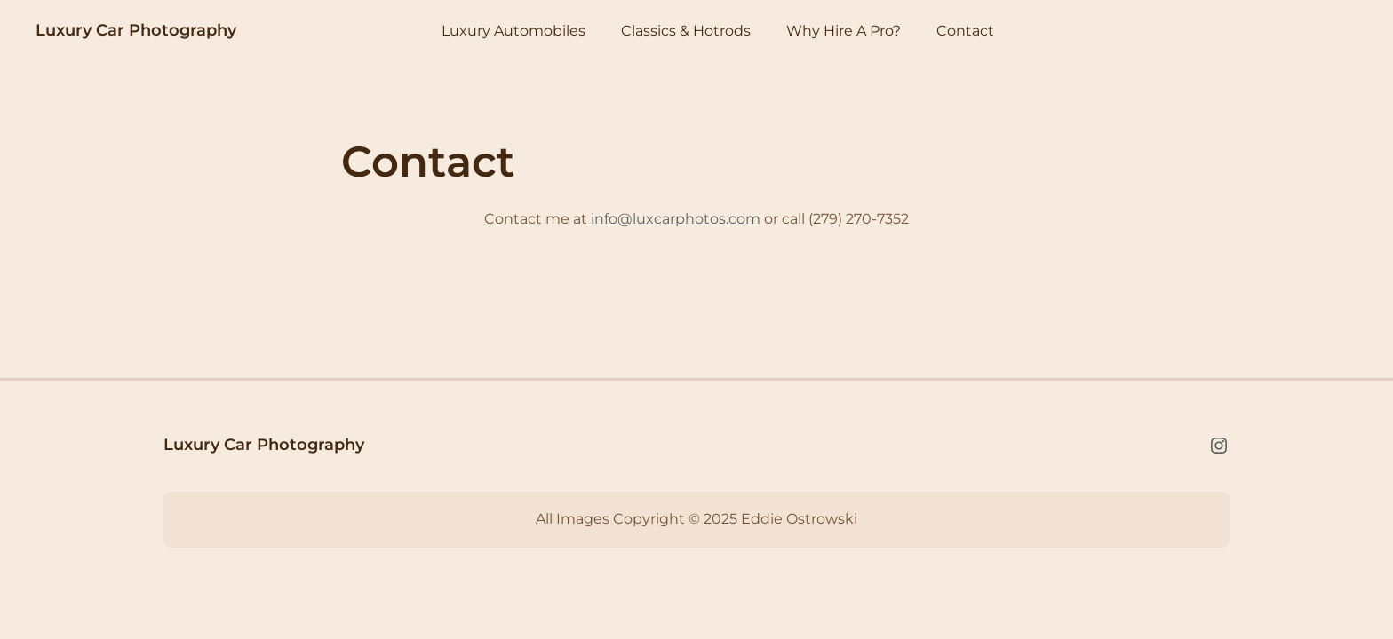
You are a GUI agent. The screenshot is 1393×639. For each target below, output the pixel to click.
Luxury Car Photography (136, 30)
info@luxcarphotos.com (675, 218)
